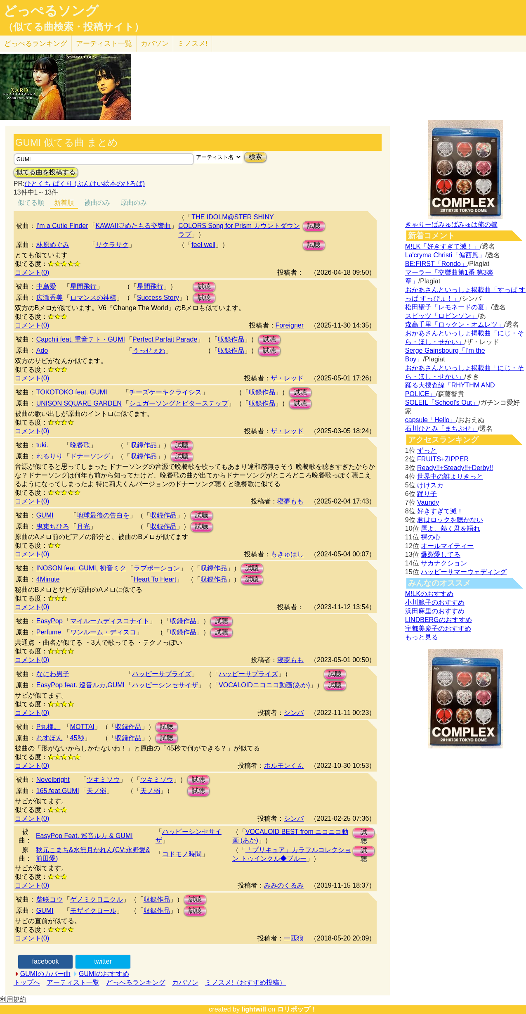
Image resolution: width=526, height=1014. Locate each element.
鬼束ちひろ (52, 526)
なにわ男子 (52, 673)
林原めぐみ (52, 244)
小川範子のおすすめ (435, 602)
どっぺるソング (51, 10)
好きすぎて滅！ (440, 511)
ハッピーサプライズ (161, 673)
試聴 (314, 225)
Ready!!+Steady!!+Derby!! (455, 467)
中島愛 (46, 286)
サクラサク (112, 244)
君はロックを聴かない (450, 519)
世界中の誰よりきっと (450, 476)
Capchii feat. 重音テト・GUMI (80, 339)
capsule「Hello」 (430, 419)
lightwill (253, 1009)
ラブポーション (157, 568)
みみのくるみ (284, 885)
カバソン (155, 43)
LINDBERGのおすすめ (438, 619)
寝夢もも (290, 501)
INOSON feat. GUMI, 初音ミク (81, 568)
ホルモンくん (284, 765)
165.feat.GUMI (57, 790)
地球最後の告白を (103, 515)
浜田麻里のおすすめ (435, 611)
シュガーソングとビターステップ (178, 403)
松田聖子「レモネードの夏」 (448, 307)
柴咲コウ (49, 899)
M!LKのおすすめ (429, 593)
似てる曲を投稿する (45, 172)
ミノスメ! (192, 43)
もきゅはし (287, 554)
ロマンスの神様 (93, 297)
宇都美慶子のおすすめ (438, 628)
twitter (103, 961)
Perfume (48, 632)
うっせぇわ (148, 350)
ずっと (427, 450)
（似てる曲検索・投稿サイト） (73, 26)
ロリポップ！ (297, 1009)
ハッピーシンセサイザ (165, 685)
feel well (203, 244)
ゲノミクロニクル (96, 899)
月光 (83, 526)
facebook (45, 961)
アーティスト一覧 (73, 982)
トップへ (27, 982)
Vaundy (428, 502)
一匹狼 (294, 938)
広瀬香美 (49, 297)
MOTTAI (82, 726)
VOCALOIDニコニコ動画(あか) (264, 685)
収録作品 (231, 339)
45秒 (77, 737)
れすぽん (49, 737)
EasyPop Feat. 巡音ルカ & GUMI (84, 835)
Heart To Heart (155, 579)
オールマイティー (447, 545)
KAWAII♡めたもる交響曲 (133, 225)
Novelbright (53, 779)
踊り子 (427, 493)
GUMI (45, 515)
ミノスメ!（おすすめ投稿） (245, 982)
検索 (255, 156)
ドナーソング (90, 456)
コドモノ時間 (182, 853)
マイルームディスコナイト (109, 621)
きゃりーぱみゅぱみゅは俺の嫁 (451, 224)
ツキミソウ (103, 779)
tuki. (42, 445)
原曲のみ (133, 202)
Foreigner (290, 325)
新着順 (64, 202)
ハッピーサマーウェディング (464, 571)
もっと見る (421, 637)
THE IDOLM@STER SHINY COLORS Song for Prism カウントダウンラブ (239, 226)
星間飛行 (83, 286)
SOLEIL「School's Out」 (442, 402)
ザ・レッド (287, 378)
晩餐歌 (80, 445)
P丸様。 (48, 726)
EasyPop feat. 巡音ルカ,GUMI (80, 685)
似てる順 (31, 202)
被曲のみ (97, 202)
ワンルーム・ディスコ (103, 632)
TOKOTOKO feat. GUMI (71, 392)
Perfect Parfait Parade (164, 339)
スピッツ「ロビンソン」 (441, 315)
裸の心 (431, 537)
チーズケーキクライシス (165, 392)
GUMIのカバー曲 (45, 973)
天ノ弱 (96, 790)
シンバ (294, 712)
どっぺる (35, 43)
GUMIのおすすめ (104, 973)
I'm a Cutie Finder (62, 225)
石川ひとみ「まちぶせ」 (441, 428)
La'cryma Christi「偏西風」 (445, 255)
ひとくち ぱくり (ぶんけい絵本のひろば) (84, 183)
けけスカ (430, 485)
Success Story (158, 297)
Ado (42, 350)
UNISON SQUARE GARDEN (79, 403)
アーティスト (104, 43)
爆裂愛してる (440, 554)
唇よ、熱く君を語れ (450, 528)
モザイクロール (93, 910)
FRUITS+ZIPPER (443, 459)
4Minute (48, 579)
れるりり (49, 456)
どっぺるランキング (135, 982)
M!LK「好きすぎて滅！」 (442, 246)
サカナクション (444, 563)
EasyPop (49, 621)
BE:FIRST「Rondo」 (436, 263)
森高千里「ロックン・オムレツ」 (454, 324)
